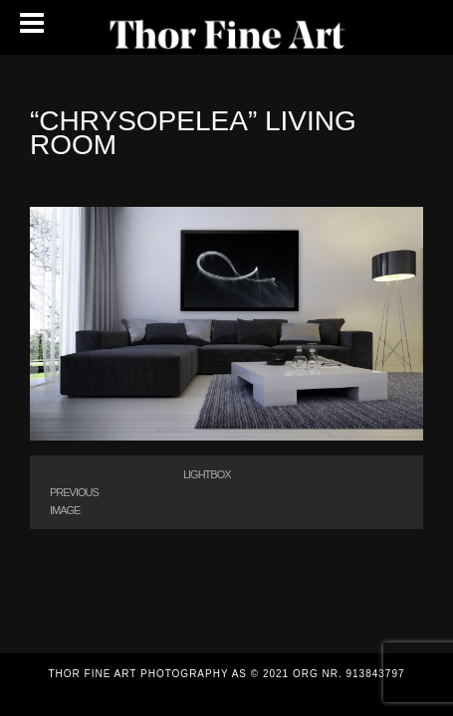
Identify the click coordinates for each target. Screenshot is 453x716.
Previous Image (74, 501)
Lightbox (207, 474)
